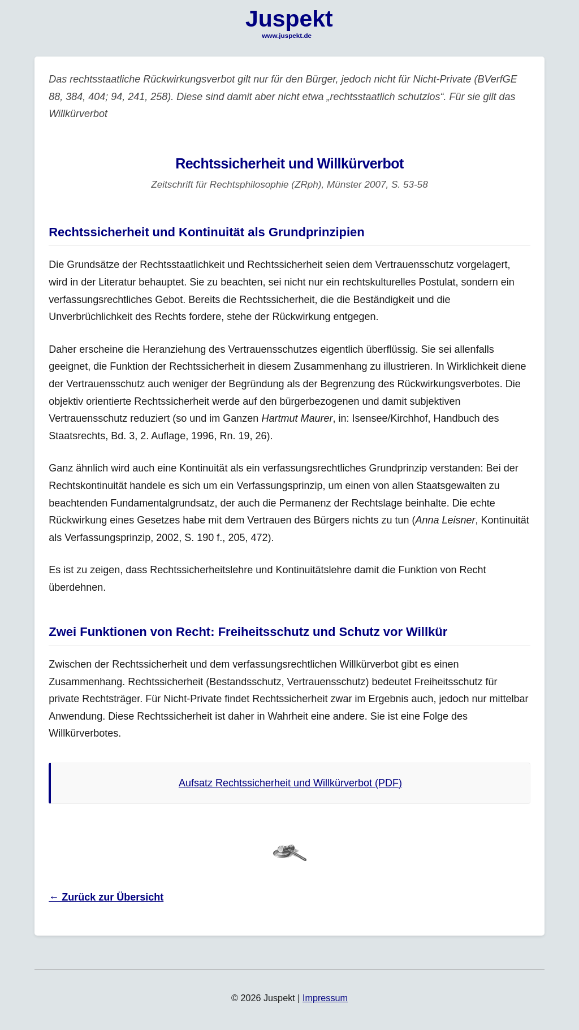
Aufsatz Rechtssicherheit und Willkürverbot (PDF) (290, 783)
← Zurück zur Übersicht (106, 897)
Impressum (325, 998)
